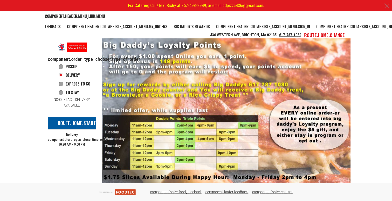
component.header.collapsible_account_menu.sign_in (263, 26)
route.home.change (324, 35)
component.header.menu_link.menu (75, 16)
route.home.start (77, 123)
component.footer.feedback (226, 192)
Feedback (53, 26)
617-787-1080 (290, 35)
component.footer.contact (272, 192)
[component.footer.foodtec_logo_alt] (117, 192)
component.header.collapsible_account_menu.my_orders (117, 26)
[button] (72, 47)
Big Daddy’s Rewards (192, 26)
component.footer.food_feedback (176, 192)
